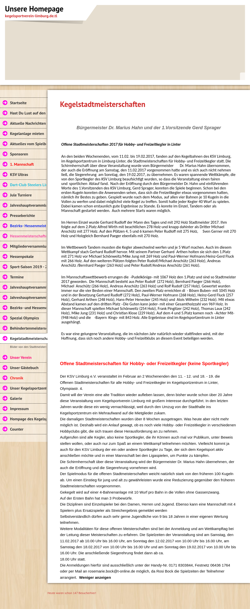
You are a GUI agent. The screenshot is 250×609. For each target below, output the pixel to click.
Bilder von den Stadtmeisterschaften (28, 347)
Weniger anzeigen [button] (95, 577)
